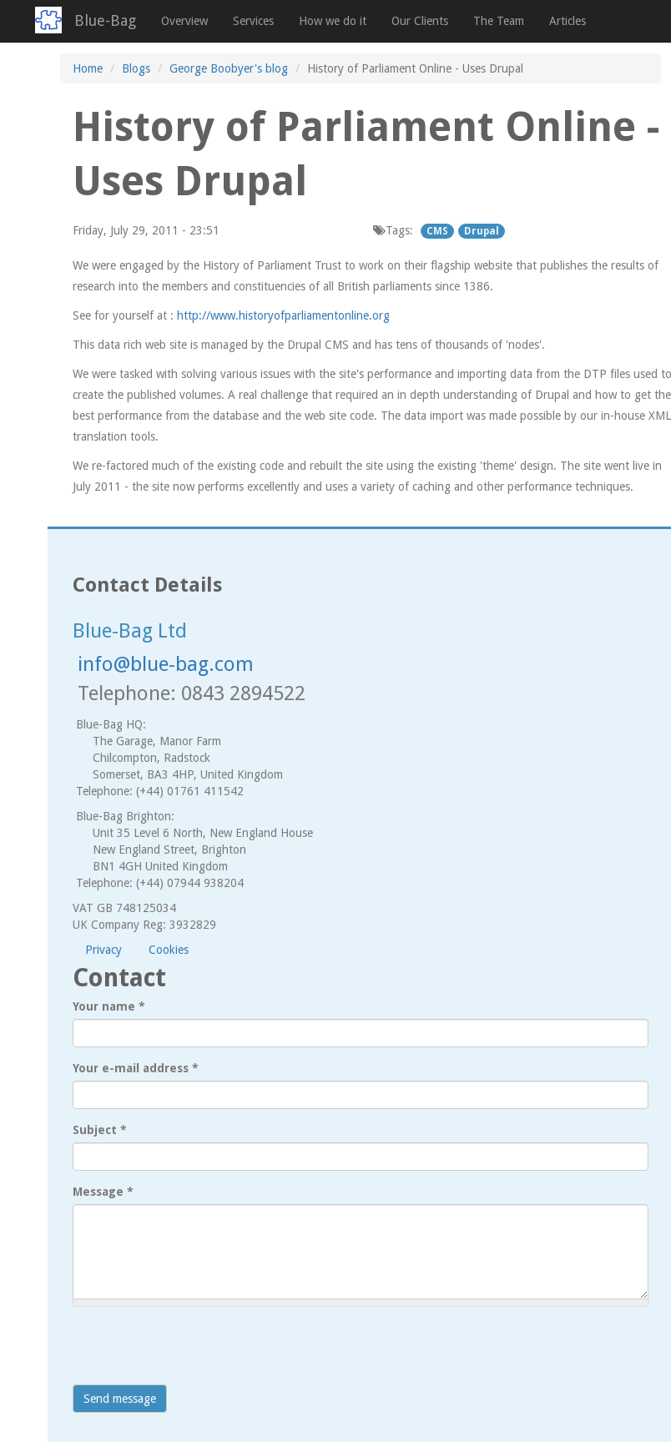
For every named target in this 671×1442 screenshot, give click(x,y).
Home (88, 68)
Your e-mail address (136, 1068)
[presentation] (199, 1351)
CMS (437, 231)
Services (253, 21)
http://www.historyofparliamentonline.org (283, 315)
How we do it (332, 21)
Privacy (103, 949)
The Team (498, 21)
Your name (109, 1006)
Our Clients (419, 21)
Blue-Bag (105, 20)
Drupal (481, 231)
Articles (567, 21)
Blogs (136, 68)
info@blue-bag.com (166, 664)
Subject (100, 1130)
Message (103, 1191)
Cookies (169, 949)
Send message (119, 1398)
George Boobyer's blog (228, 68)
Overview (184, 21)
